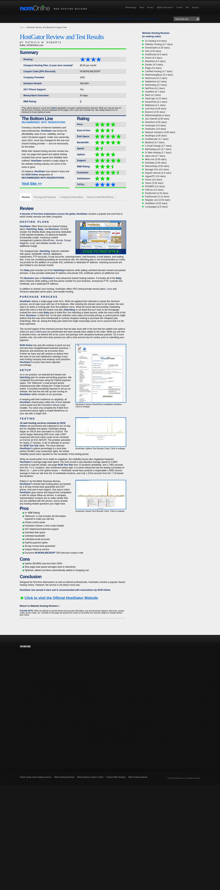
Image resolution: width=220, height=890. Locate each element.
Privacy (150, 7)
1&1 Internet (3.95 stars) (157, 118)
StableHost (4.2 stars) (156, 81)
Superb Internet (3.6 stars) (158, 173)
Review (26, 197)
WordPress (48, 240)
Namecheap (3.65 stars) (157, 166)
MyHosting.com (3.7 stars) (158, 149)
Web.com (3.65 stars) (155, 159)
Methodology (130, 7)
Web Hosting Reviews (69, 19)
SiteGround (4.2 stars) (156, 78)
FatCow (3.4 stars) (154, 190)
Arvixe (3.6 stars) (153, 179)
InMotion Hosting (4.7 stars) (159, 44)
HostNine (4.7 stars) (155, 91)
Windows (24, 291)
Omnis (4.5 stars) (153, 58)
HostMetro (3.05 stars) (156, 203)
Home (22, 27)
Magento (24, 243)
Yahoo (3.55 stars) (154, 183)
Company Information (71, 197)
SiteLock (24, 331)
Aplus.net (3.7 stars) (155, 156)
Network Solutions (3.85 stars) (160, 132)
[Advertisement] (45, 705)
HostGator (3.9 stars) (155, 129)
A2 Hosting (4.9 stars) (156, 41)
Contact (179, 7)
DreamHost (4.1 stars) (156, 102)
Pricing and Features (45, 197)
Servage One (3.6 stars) (157, 169)
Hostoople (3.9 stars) (155, 125)
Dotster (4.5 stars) (154, 64)
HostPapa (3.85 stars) (156, 135)
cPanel (58, 402)
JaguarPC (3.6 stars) (155, 176)
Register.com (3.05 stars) (157, 200)
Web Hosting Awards (147, 19)
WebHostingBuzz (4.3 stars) (159, 74)
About (141, 7)
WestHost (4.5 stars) (155, 61)
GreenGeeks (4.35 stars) (157, 47)
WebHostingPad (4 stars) (157, 115)
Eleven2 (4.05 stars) (155, 112)
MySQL (47, 254)
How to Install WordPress (100, 197)
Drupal (67, 240)
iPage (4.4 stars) (153, 68)
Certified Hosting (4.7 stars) (158, 71)
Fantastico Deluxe (50, 405)
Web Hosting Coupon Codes (97, 19)
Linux (109, 289)
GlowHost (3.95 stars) (156, 122)
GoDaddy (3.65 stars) (156, 162)
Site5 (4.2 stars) (153, 95)
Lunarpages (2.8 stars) (156, 206)
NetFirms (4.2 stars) (155, 88)
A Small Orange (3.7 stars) (158, 146)
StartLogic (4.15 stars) (156, 98)
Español (195, 7)
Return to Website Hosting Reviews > (40, 606)
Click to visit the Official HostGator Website (61, 598)
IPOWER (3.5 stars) (155, 186)
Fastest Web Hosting (124, 19)
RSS (187, 7)
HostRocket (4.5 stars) (156, 54)
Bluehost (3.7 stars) (155, 142)
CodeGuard (40, 331)
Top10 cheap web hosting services (38, 19)
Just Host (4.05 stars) (155, 108)
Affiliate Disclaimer (165, 7)
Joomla (59, 240)
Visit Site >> (32, 184)
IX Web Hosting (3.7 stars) (158, 152)
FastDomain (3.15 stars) (157, 196)
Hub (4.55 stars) (153, 51)
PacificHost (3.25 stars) (156, 193)
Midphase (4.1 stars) (155, 105)
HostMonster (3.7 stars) (156, 139)
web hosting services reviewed (39, 423)
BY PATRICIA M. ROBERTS (40, 42)
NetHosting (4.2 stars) (156, 85)
